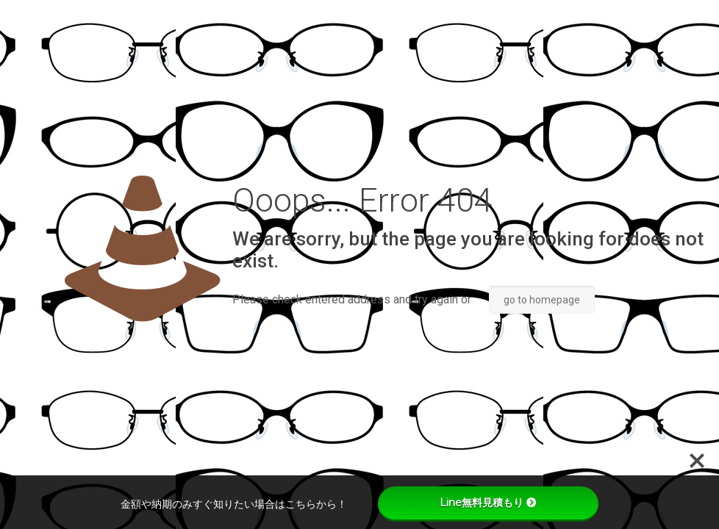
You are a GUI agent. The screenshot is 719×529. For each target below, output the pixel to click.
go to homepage (542, 300)
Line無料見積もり (488, 502)
